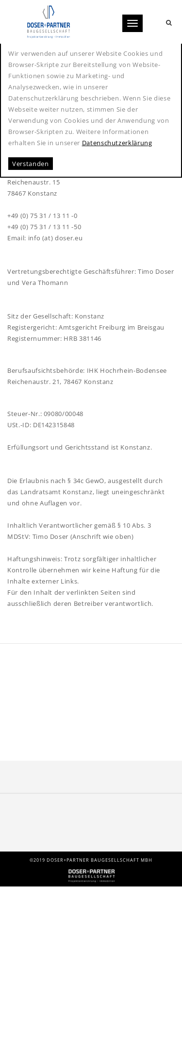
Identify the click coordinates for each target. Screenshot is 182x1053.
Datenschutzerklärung (117, 142)
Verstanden (30, 163)
